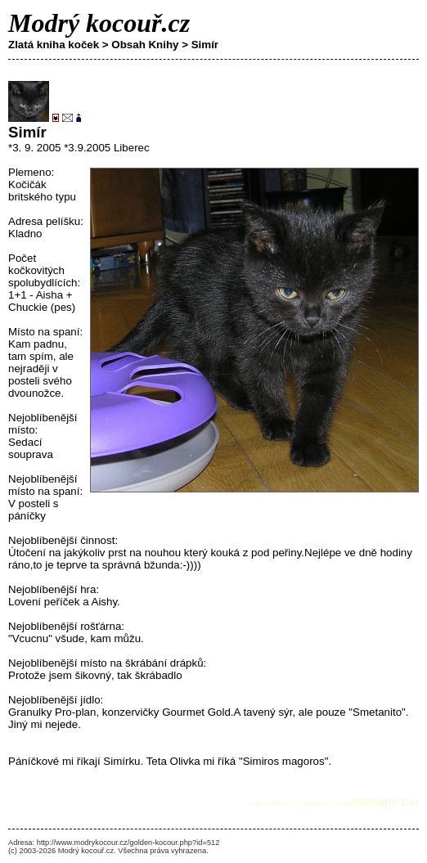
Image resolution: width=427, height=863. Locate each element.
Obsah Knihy (144, 44)
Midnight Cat (386, 802)
